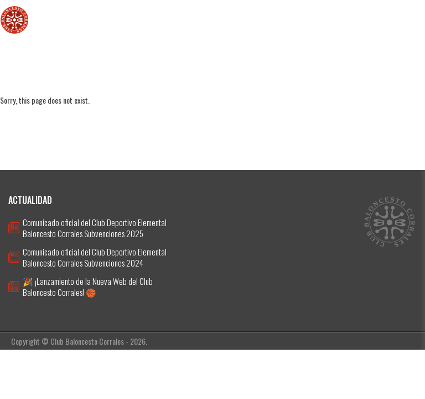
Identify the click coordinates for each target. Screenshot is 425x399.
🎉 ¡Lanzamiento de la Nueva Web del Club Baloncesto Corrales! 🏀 (88, 286)
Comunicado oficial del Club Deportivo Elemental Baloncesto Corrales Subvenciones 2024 (95, 257)
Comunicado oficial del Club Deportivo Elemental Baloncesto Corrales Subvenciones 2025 (95, 227)
